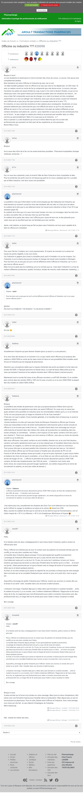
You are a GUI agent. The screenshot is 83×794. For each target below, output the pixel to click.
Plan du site (51, 754)
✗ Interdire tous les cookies (49, 5)
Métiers (32, 765)
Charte (31, 780)
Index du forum (9, 41)
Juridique (32, 760)
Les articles (14, 770)
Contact (39, 780)
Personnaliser (42, 10)
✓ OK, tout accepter (32, 5)
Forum (12, 757)
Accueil (13, 754)
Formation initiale (27, 41)
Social (31, 762)
